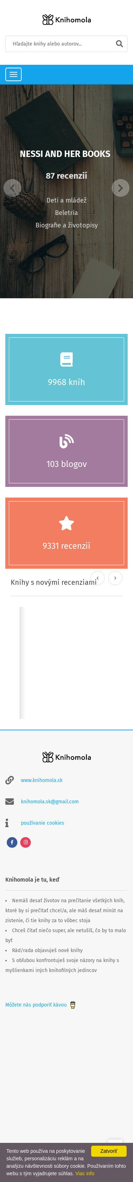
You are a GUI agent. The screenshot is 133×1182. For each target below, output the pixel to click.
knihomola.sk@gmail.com (50, 802)
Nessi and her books (65, 154)
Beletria (66, 213)
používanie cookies (42, 823)
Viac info (85, 1173)
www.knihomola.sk (41, 780)
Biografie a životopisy (66, 225)
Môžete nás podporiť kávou (41, 1005)
